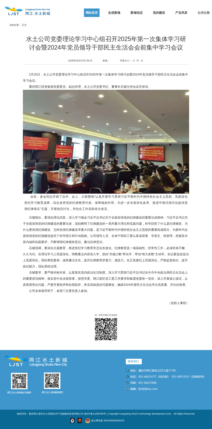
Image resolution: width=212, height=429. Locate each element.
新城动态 (136, 12)
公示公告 (204, 12)
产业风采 (181, 12)
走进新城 (114, 12)
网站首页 (92, 12)
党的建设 (159, 12)
